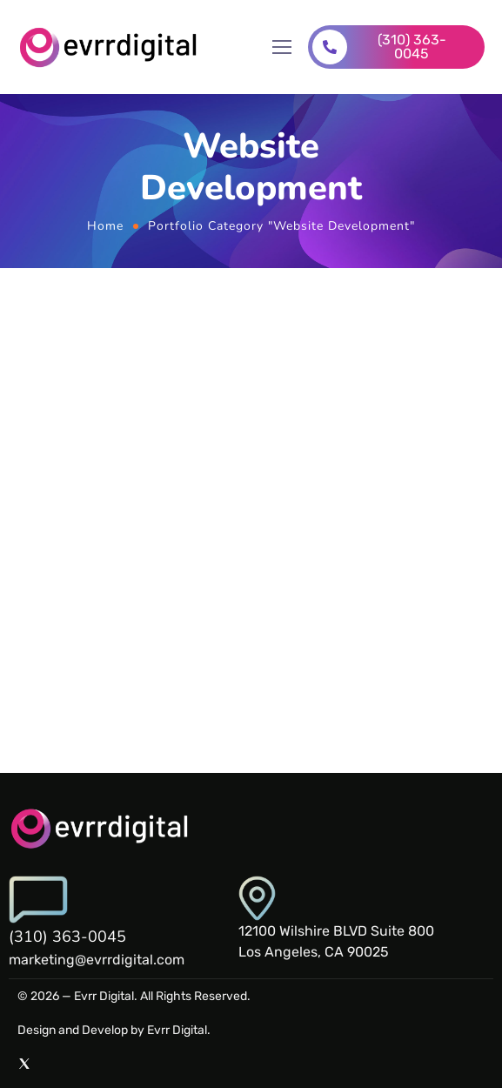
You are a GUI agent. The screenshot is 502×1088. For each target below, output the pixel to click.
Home (105, 226)
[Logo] (110, 47)
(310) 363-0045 (67, 936)
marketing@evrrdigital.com (96, 959)
